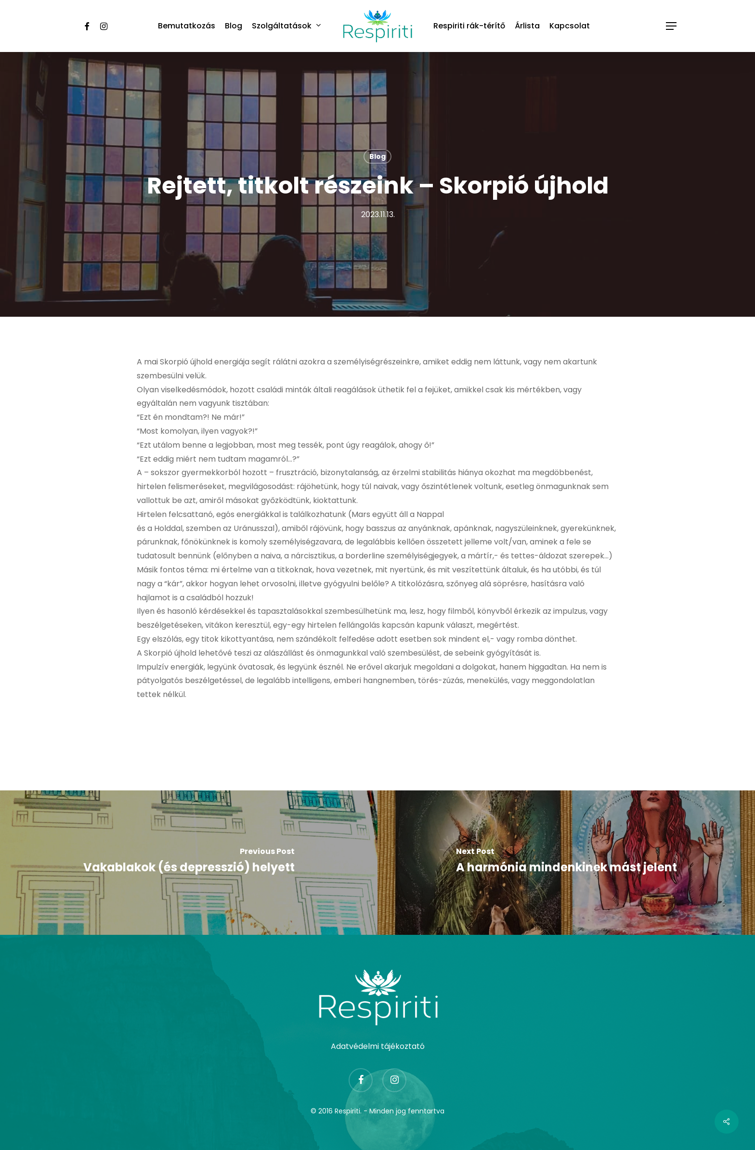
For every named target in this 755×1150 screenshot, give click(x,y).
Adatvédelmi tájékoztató (378, 1046)
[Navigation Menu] (671, 26)
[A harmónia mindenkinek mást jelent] (566, 862)
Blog (377, 156)
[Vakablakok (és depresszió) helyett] (189, 862)
